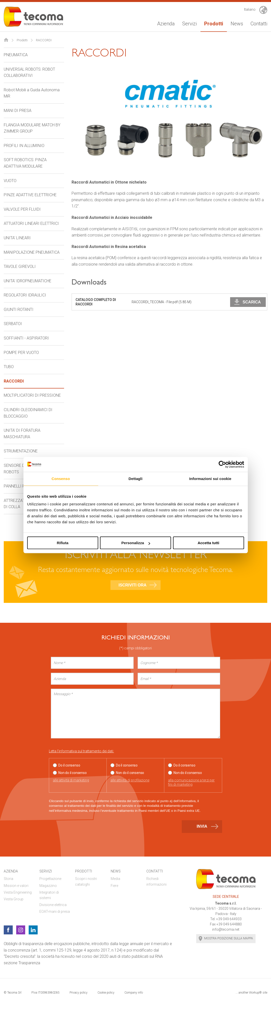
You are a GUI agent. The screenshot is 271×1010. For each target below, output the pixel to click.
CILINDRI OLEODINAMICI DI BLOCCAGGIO (28, 413)
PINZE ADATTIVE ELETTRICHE (30, 194)
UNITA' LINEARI (17, 238)
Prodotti (213, 24)
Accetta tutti (208, 543)
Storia (8, 879)
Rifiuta (63, 543)
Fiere (114, 886)
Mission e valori (16, 886)
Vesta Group (13, 899)
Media (115, 879)
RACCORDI (14, 381)
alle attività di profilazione (129, 780)
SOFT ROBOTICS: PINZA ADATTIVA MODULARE (25, 163)
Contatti (259, 24)
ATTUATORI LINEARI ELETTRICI (31, 223)
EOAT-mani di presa (54, 912)
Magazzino (48, 886)
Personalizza (135, 543)
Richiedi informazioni (156, 881)
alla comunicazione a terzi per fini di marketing (191, 782)
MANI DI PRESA (17, 110)
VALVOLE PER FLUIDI (22, 209)
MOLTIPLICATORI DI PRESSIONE (32, 395)
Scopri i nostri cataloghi (86, 881)
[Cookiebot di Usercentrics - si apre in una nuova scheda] (222, 464)
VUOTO (10, 180)
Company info (133, 992)
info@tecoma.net (225, 929)
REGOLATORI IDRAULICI (25, 295)
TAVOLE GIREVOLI (20, 266)
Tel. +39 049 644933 (226, 919)
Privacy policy (79, 992)
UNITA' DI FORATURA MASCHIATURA (22, 433)
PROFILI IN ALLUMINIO (24, 145)
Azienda (166, 24)
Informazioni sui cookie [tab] (210, 479)
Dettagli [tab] (136, 479)
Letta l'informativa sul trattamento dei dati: (81, 751)
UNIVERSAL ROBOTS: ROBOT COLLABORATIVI (29, 72)
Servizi (189, 24)
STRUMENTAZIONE (21, 451)
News (237, 24)
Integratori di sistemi (49, 895)
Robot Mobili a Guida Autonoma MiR (32, 93)
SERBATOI (13, 323)
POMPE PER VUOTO (21, 352)
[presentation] (87, 829)
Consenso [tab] (61, 479)
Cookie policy (105, 992)
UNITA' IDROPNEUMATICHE (27, 281)
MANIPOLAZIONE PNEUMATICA (32, 252)
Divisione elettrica (53, 905)
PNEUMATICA (16, 54)
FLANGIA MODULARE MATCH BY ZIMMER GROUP (32, 128)
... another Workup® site (251, 992)
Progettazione (50, 879)
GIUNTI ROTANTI (18, 309)
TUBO (9, 366)
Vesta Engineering (18, 892)
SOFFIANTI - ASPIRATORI (26, 338)
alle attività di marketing (71, 780)
